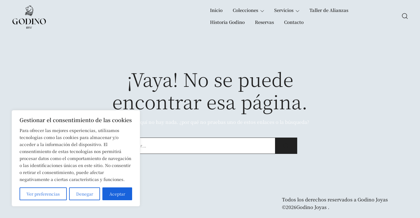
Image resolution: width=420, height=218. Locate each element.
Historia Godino (227, 22)
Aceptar (117, 194)
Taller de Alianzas (328, 10)
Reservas (264, 22)
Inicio (216, 10)
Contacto (294, 22)
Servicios (283, 10)
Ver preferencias (43, 194)
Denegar (84, 194)
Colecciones (245, 10)
